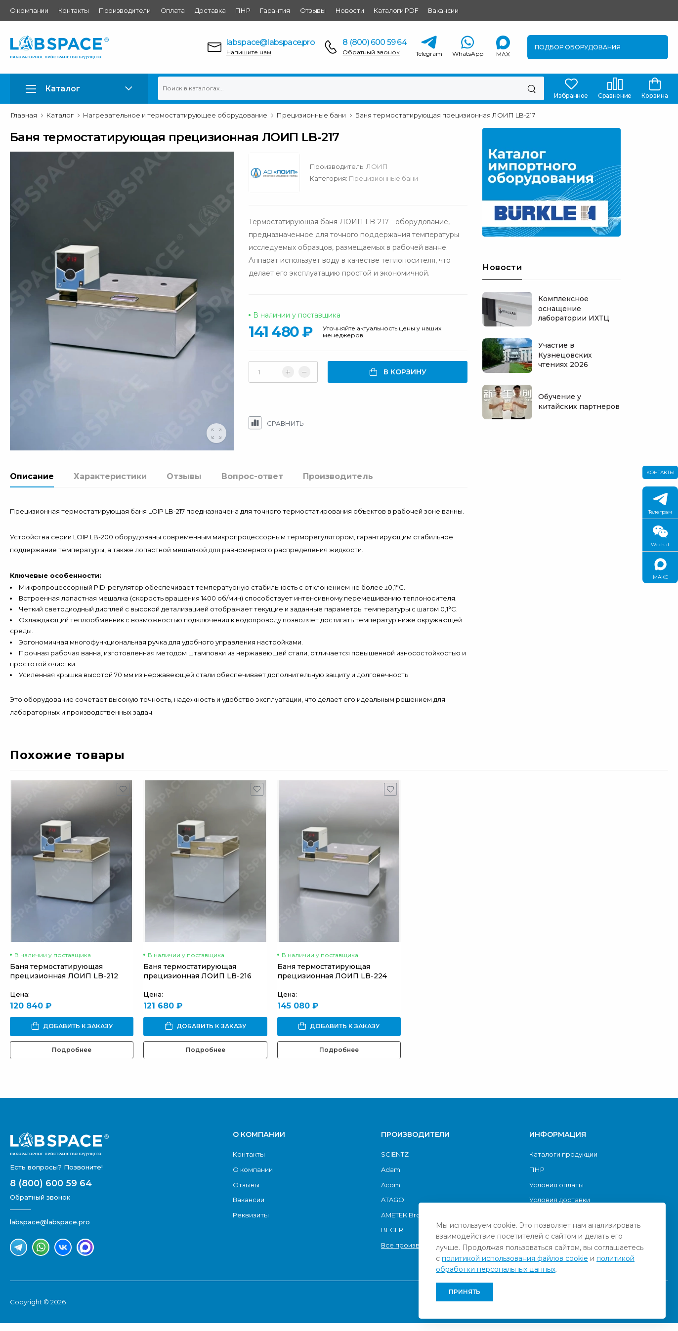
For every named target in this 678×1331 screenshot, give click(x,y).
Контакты (73, 10)
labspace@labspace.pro (270, 42)
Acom (390, 1206)
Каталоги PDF (396, 10)
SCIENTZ (395, 1175)
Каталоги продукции (563, 1175)
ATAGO (392, 1220)
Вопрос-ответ (252, 508)
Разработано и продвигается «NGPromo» (578, 1323)
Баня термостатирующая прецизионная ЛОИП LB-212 (64, 991)
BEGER (392, 1250)
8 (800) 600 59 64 (374, 42)
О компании (29, 10)
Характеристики (110, 508)
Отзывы (313, 10)
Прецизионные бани (407, 178)
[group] (133, 317)
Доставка (210, 10)
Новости (350, 10)
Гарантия (275, 10)
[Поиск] (531, 88)
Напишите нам (248, 52)
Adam (390, 1190)
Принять (464, 1291)
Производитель (338, 508)
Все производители (414, 1266)
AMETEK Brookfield (412, 1236)
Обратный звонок (371, 52)
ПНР (242, 10)
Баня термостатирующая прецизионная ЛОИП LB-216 (197, 991)
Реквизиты (251, 1236)
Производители (125, 10)
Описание (32, 508)
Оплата (173, 10)
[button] (79, 89)
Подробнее (71, 1070)
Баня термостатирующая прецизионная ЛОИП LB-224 (332, 991)
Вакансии (443, 10)
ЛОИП (401, 166)
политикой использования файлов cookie (515, 1258)
